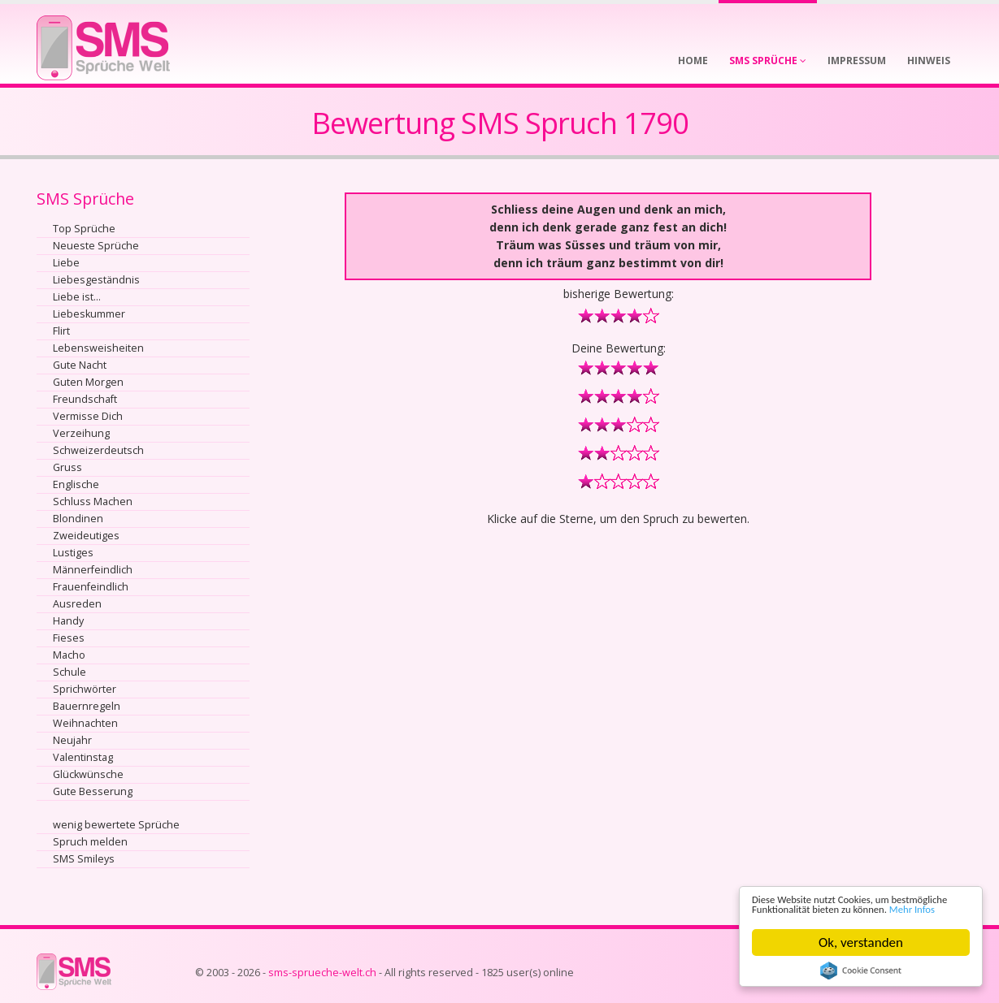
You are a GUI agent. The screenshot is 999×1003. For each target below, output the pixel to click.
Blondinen (78, 518)
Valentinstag (83, 757)
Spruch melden (90, 842)
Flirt (61, 331)
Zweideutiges (86, 536)
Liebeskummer (89, 314)
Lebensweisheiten (98, 348)
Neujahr (72, 740)
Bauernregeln (86, 706)
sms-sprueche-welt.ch (322, 972)
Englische (76, 484)
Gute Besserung (92, 791)
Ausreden (77, 604)
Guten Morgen (88, 382)
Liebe (66, 263)
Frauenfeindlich (90, 587)
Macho (69, 655)
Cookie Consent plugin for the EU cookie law (860, 970)
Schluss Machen (92, 501)
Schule (69, 672)
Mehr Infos (831, 908)
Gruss (67, 467)
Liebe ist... (77, 297)
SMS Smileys (84, 859)
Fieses (69, 638)
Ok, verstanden (861, 942)
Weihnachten (85, 723)
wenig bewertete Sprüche (116, 825)
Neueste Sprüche (96, 246)
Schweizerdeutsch (98, 450)
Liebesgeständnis (96, 280)
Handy (68, 621)
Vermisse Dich (88, 416)
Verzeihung (81, 433)
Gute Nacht (79, 365)
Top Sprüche (84, 229)
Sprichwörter (84, 689)
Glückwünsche (88, 774)
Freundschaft (85, 399)
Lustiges (73, 553)
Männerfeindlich (92, 570)
